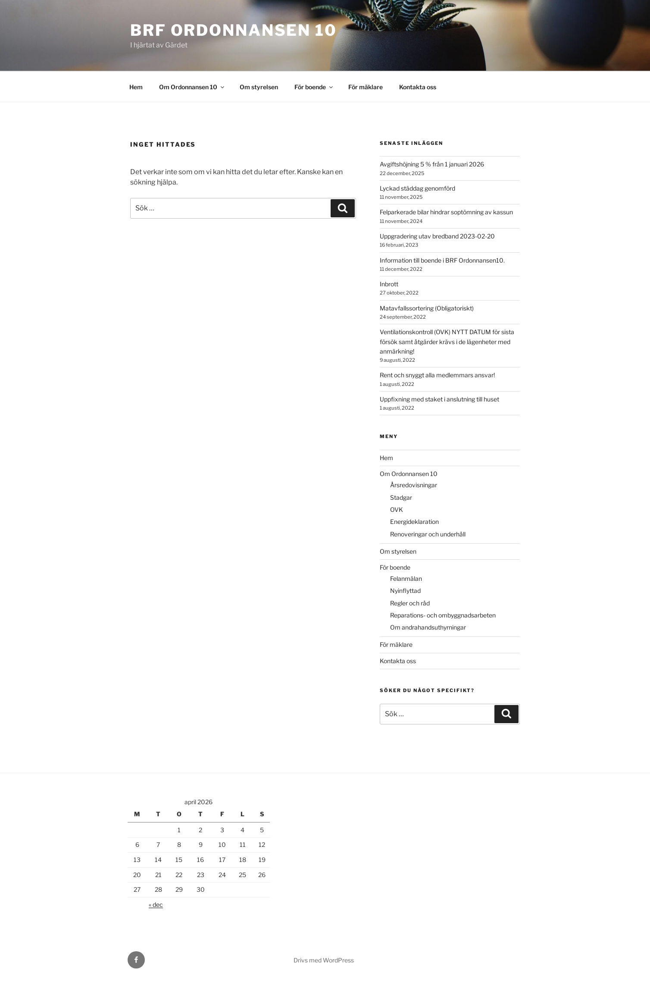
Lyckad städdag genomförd (417, 188)
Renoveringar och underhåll (428, 534)
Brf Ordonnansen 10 (233, 30)
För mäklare (365, 87)
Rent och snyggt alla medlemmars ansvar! (437, 375)
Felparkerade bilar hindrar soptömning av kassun (446, 212)
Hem (136, 87)
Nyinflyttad (405, 590)
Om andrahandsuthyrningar (428, 627)
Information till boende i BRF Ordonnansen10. (442, 260)
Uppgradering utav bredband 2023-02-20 (437, 236)
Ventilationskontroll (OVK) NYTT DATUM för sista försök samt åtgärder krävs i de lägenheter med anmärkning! (447, 341)
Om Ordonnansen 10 (192, 87)
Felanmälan (406, 578)
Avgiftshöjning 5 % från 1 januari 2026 (432, 164)
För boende (314, 87)
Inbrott (389, 284)
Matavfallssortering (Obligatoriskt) (427, 308)
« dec (156, 904)
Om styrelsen (259, 87)
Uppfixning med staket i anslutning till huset (439, 399)
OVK (396, 509)
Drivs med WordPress (324, 960)
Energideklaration (414, 521)
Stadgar (401, 497)
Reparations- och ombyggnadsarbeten (443, 615)
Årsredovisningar (413, 485)
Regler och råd (410, 603)
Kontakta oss (417, 87)
